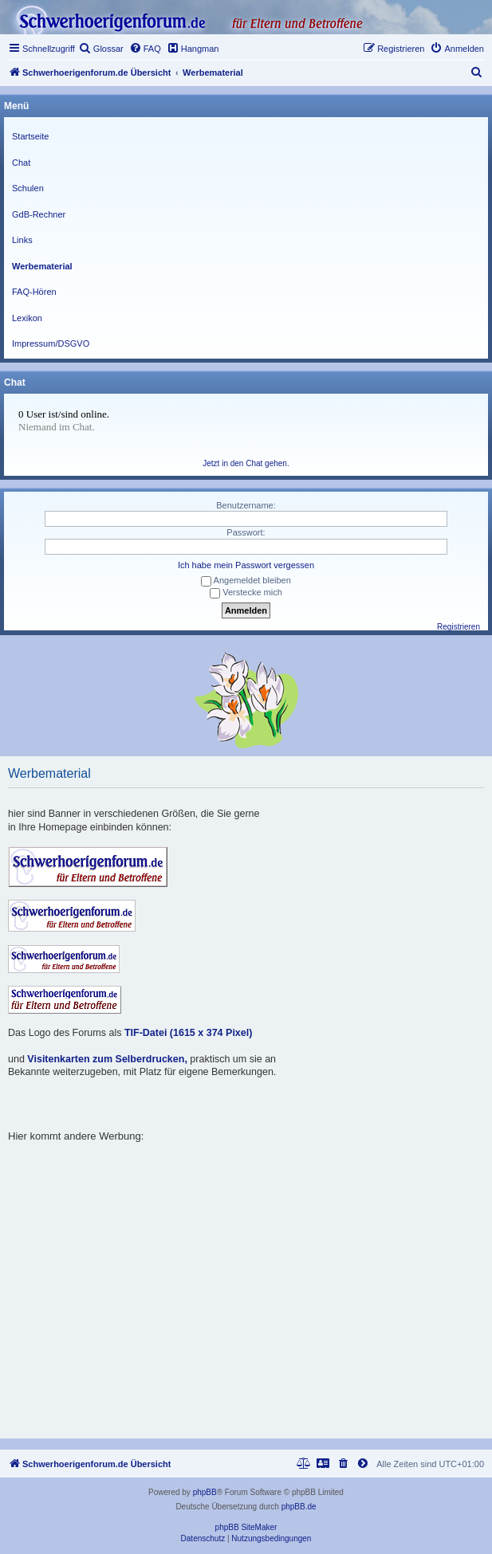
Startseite (30, 136)
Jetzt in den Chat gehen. (246, 463)
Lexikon (27, 318)
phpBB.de (299, 1506)
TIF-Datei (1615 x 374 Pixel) (188, 1032)
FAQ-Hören (34, 291)
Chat (21, 162)
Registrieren (458, 626)
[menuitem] (101, 48)
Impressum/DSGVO (50, 343)
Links (22, 240)
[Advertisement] (250, 1254)
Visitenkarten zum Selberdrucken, (107, 1059)
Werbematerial (42, 266)
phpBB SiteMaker (246, 1527)
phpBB (205, 1492)
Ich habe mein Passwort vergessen (246, 565)
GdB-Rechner (38, 214)
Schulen (28, 188)
